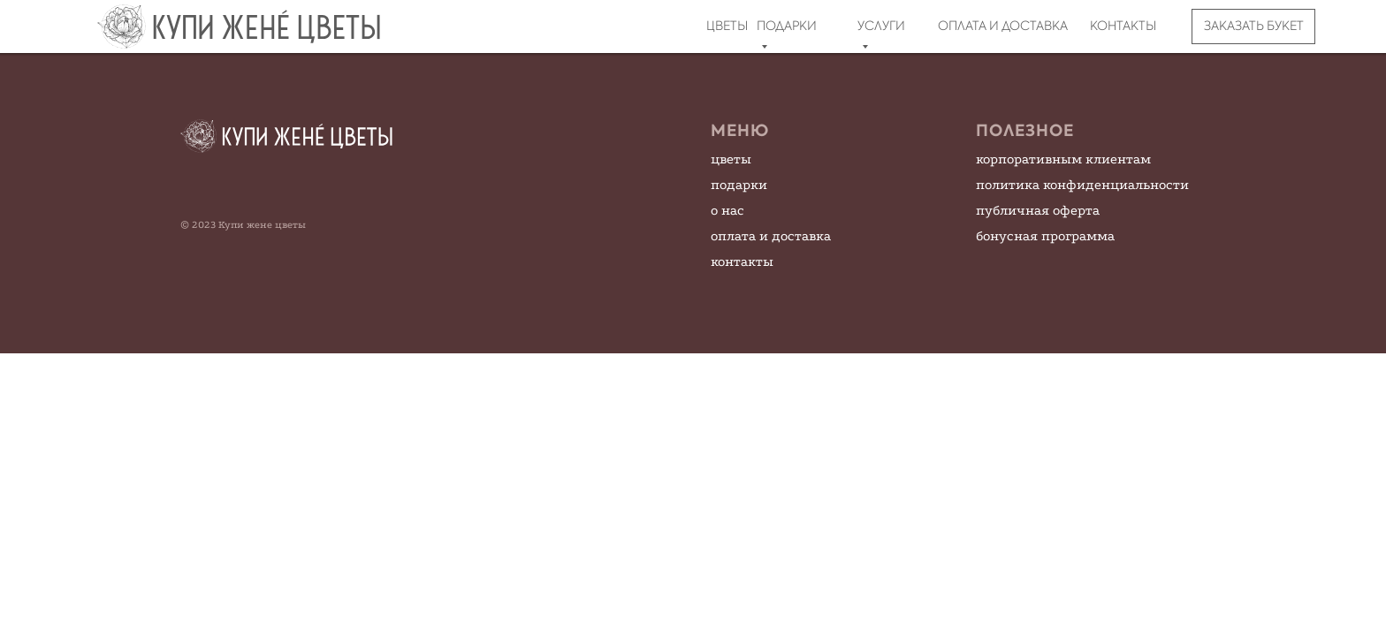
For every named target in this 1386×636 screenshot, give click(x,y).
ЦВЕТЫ (727, 26)
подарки (739, 185)
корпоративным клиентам (1063, 159)
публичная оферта (1038, 210)
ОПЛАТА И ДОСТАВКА (1003, 26)
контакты (742, 261)
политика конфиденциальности (1082, 185)
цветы (731, 159)
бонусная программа (1045, 236)
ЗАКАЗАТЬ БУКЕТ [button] (1254, 26)
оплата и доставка (771, 236)
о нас (727, 210)
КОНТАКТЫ (1123, 26)
